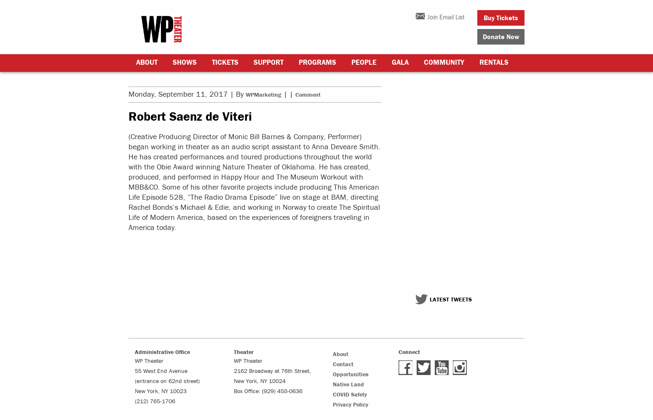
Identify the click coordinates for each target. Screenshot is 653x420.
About (147, 62)
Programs (317, 62)
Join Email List (446, 17)
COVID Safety (350, 395)
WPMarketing (263, 95)
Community (444, 62)
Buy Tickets (501, 18)
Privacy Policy (350, 405)
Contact (343, 364)
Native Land (348, 385)
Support (269, 62)
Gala (400, 62)
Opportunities (351, 375)
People (364, 62)
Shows (185, 62)
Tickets (225, 62)
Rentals (493, 62)
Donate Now (501, 37)
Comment (308, 95)
